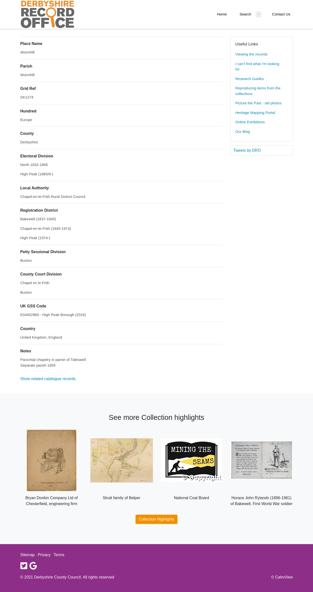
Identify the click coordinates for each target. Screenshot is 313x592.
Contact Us (281, 14)
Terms (59, 555)
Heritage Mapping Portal (255, 112)
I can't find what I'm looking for (257, 66)
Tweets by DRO (247, 150)
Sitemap (27, 555)
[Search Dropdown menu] (259, 14)
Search (245, 14)
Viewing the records (251, 54)
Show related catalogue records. (48, 379)
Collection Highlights (156, 519)
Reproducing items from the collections (258, 91)
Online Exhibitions (250, 122)
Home (222, 14)
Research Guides (249, 79)
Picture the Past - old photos (258, 103)
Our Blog (242, 131)
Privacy (44, 555)
